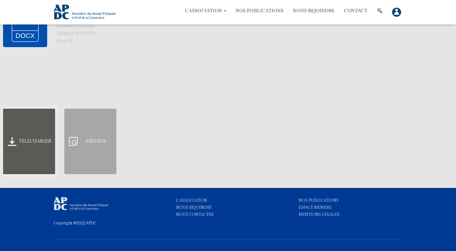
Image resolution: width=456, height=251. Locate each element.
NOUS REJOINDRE (194, 207)
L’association (205, 10)
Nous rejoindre (314, 10)
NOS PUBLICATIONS (319, 200)
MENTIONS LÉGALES (319, 214)
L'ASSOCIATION (191, 200)
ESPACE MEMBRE (315, 207)
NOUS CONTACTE (193, 214)
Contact (355, 10)
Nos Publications (260, 10)
